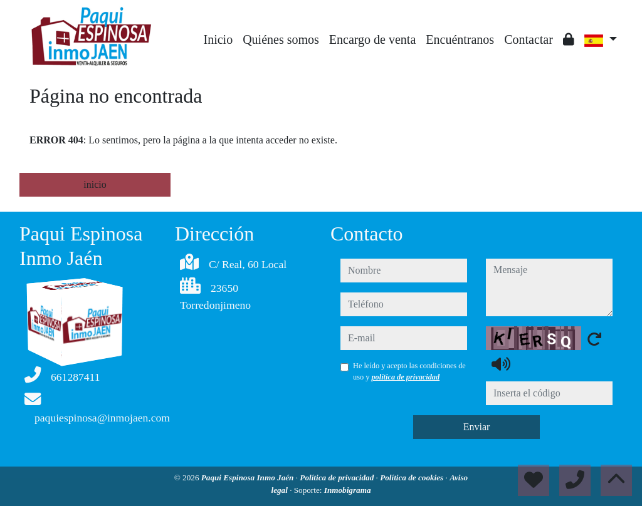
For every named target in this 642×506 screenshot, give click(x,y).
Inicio (218, 39)
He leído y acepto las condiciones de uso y (409, 371)
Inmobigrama (347, 490)
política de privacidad (405, 377)
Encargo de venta (372, 39)
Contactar (528, 39)
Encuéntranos (460, 39)
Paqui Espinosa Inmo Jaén (248, 477)
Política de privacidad (338, 477)
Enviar (476, 426)
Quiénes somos (281, 39)
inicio (94, 184)
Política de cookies (412, 477)
